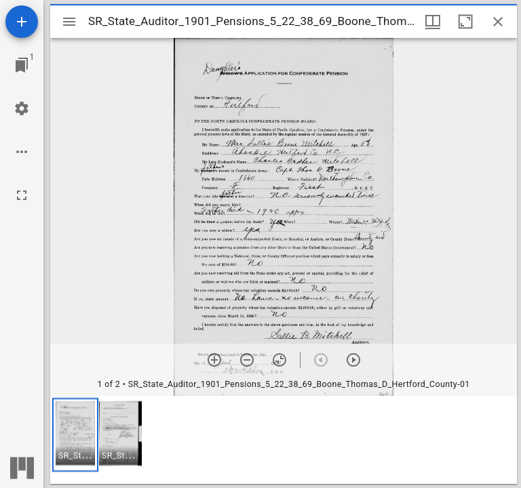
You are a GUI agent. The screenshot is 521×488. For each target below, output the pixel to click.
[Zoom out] (247, 360)
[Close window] (498, 21)
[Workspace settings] (21, 108)
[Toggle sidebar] (69, 21)
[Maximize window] (465, 21)
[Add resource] (21, 21)
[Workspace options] (21, 152)
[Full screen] (21, 195)
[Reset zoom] (279, 360)
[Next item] (353, 360)
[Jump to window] (21, 65)
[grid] (283, 440)
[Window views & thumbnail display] (433, 21)
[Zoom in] (214, 360)
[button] (75, 434)
